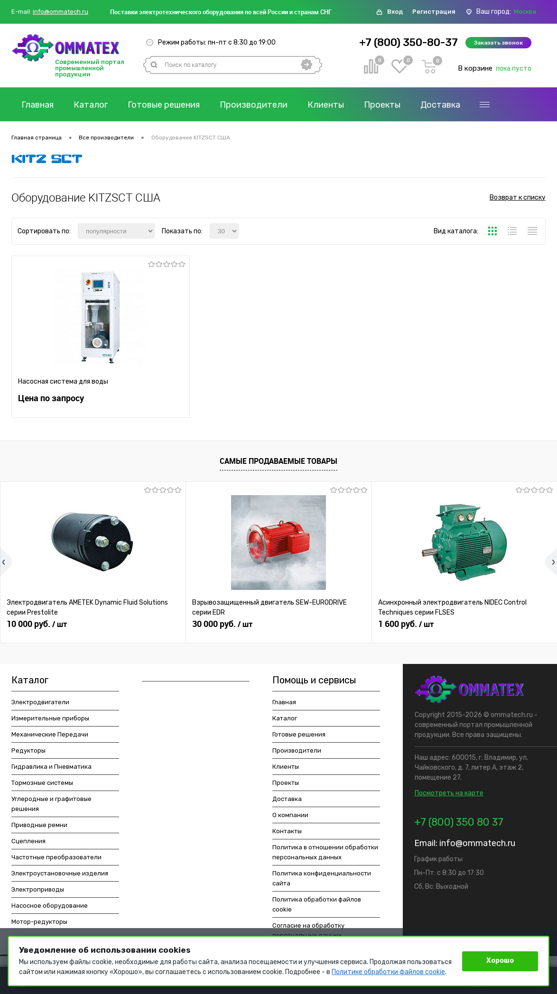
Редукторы (28, 750)
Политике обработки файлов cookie (388, 972)
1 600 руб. (406, 624)
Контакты (41, 122)
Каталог (91, 105)
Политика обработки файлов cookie (316, 904)
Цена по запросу (51, 398)
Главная (37, 105)
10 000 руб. (37, 624)
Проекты (382, 105)
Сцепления (28, 841)
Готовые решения (164, 105)
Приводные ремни (39, 824)
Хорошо (500, 961)
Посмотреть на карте (449, 793)
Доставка (440, 105)
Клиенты (325, 105)
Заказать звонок (498, 42)
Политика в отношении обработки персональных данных (325, 852)
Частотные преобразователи (56, 857)
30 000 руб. (222, 624)
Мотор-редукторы (39, 921)
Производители (254, 105)
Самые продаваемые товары (278, 461)
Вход (395, 11)
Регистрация (433, 11)
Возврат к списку (518, 197)
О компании (504, 105)
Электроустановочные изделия (59, 873)
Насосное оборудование (49, 905)
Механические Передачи (49, 734)
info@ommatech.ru (60, 11)
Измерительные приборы (50, 718)
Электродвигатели (40, 702)
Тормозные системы (42, 782)
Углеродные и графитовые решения (51, 803)
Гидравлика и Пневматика (51, 766)
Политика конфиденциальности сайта (321, 878)
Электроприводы (37, 889)
